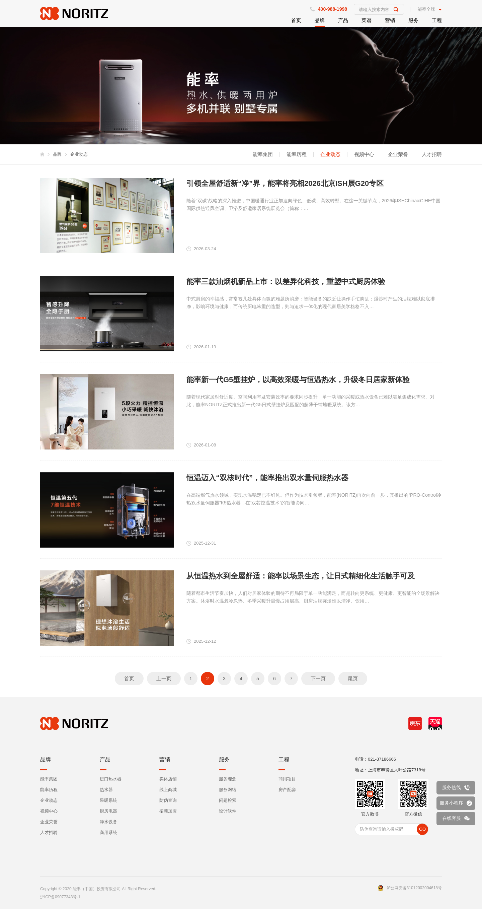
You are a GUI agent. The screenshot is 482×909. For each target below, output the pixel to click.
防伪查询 (168, 800)
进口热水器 (111, 778)
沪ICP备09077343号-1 (60, 897)
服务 (413, 20)
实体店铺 (168, 778)
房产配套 (287, 789)
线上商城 (168, 789)
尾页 (353, 678)
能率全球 (426, 9)
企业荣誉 (398, 154)
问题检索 (227, 800)
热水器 (106, 789)
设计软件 (227, 811)
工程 (437, 20)
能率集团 (263, 154)
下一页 (318, 678)
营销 (390, 20)
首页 (296, 20)
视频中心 (364, 154)
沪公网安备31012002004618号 (414, 888)
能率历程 (297, 154)
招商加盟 (168, 811)
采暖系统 (108, 800)
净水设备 (108, 821)
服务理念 (227, 778)
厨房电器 (108, 811)
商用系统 (108, 832)
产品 (343, 20)
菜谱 (367, 20)
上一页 (163, 678)
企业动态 (330, 154)
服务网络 (227, 789)
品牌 (320, 20)
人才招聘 (432, 154)
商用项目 (287, 778)
